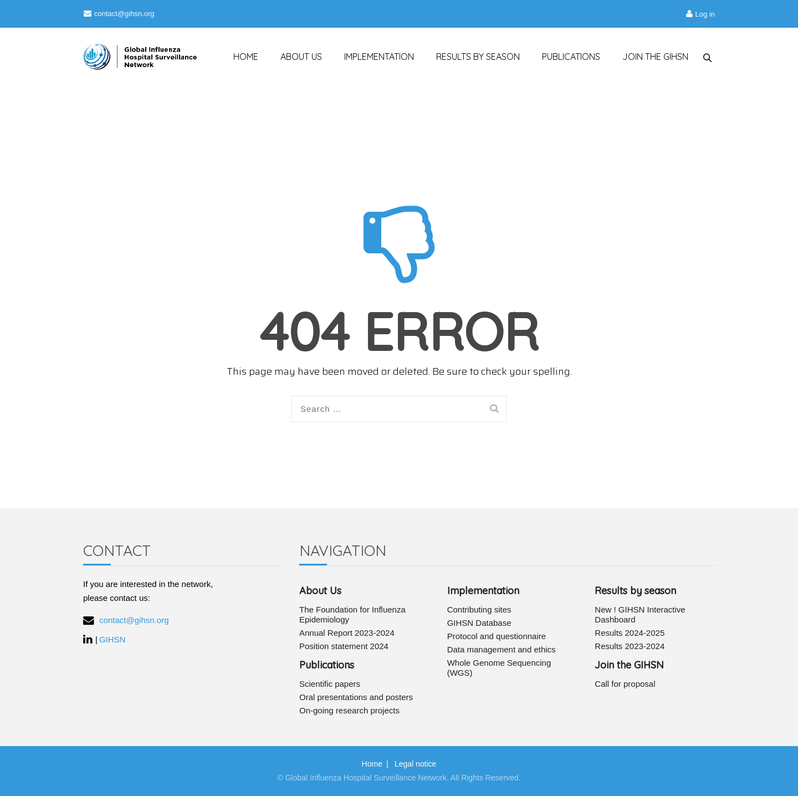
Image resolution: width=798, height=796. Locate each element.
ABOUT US (295, 56)
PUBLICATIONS (566, 56)
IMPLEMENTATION (373, 56)
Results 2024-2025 (629, 632)
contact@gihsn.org (119, 13)
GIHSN (112, 639)
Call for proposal (625, 683)
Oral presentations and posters (356, 697)
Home (372, 763)
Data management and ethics (501, 649)
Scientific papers (329, 683)
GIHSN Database (479, 622)
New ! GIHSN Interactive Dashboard (640, 614)
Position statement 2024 (343, 646)
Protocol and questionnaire (496, 636)
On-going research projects (349, 710)
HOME (240, 56)
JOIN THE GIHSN (650, 56)
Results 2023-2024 (629, 646)
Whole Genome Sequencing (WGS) (499, 667)
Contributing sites (479, 609)
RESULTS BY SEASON (473, 56)
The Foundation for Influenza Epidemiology (352, 614)
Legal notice (416, 763)
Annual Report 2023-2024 (347, 632)
